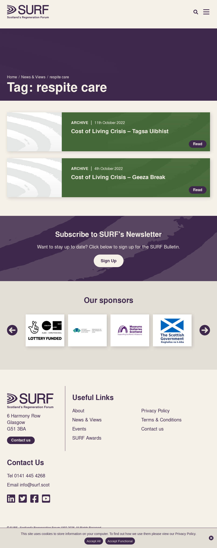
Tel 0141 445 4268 (26, 475)
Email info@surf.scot (28, 484)
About (78, 410)
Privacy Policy (155, 410)
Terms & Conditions (161, 419)
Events (79, 428)
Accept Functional (120, 541)
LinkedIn (11, 498)
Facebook (34, 498)
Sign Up (109, 261)
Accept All (94, 541)
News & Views (87, 419)
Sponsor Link (45, 330)
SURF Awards (86, 438)
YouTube (46, 498)
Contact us (21, 440)
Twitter (23, 498)
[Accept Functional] (211, 538)
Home (28, 12)
